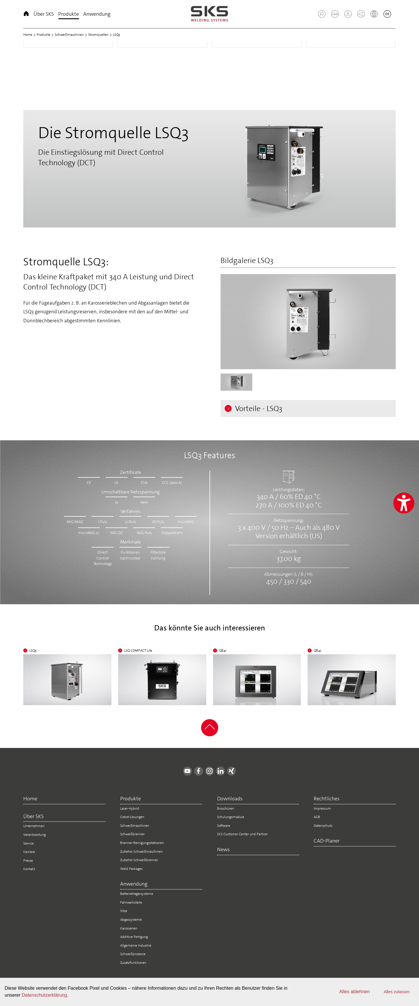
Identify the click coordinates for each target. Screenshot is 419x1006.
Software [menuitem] (226, 830)
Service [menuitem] (30, 850)
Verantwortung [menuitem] (38, 841)
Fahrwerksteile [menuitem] (135, 909)
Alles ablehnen (350, 991)
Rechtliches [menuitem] (331, 803)
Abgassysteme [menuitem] (134, 926)
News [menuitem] (225, 856)
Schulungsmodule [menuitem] (235, 822)
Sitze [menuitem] (125, 918)
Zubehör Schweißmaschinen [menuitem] (148, 856)
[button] (322, 14)
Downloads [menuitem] (234, 803)
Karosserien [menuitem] (132, 935)
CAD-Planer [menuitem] (331, 848)
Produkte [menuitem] (68, 13)
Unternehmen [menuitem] (37, 833)
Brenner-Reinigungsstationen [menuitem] (149, 848)
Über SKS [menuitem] (43, 13)
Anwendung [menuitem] (97, 13)
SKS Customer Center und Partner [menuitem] (251, 839)
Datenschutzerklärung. (45, 995)
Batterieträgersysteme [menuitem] (142, 900)
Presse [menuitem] (29, 867)
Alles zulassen (395, 991)
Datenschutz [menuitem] (326, 830)
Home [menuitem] (26, 14)
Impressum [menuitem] (325, 813)
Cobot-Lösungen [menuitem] (136, 822)
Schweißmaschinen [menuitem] (139, 830)
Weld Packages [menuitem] (135, 873)
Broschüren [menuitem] (228, 813)
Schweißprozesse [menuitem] (137, 961)
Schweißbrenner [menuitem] (136, 839)
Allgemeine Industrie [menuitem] (140, 952)
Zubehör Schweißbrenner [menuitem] (145, 865)
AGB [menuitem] (318, 822)
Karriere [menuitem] (31, 859)
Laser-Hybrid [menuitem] (132, 813)
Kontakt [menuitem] (31, 876)
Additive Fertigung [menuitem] (138, 944)
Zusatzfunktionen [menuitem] (138, 969)
